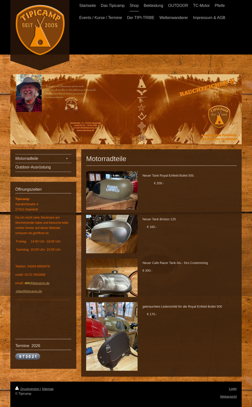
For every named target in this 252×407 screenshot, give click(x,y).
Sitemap (48, 389)
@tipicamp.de (39, 283)
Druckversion (27, 389)
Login (233, 388)
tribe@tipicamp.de (28, 291)
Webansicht (228, 396)
